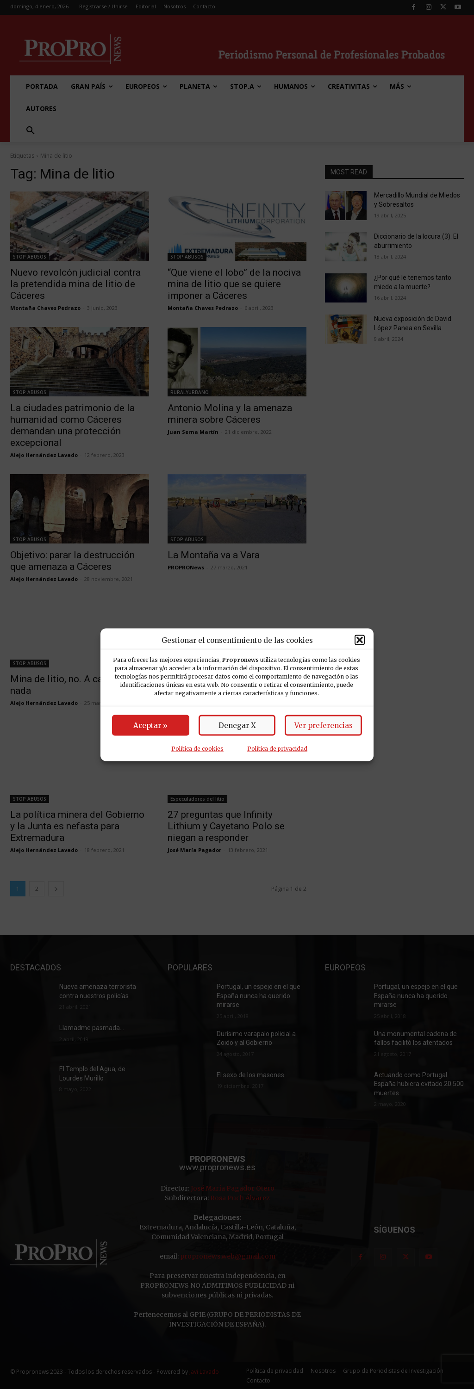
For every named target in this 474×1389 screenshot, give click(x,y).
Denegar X (237, 725)
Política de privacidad (277, 748)
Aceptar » (150, 725)
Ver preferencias (323, 725)
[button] (359, 640)
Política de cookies (197, 748)
